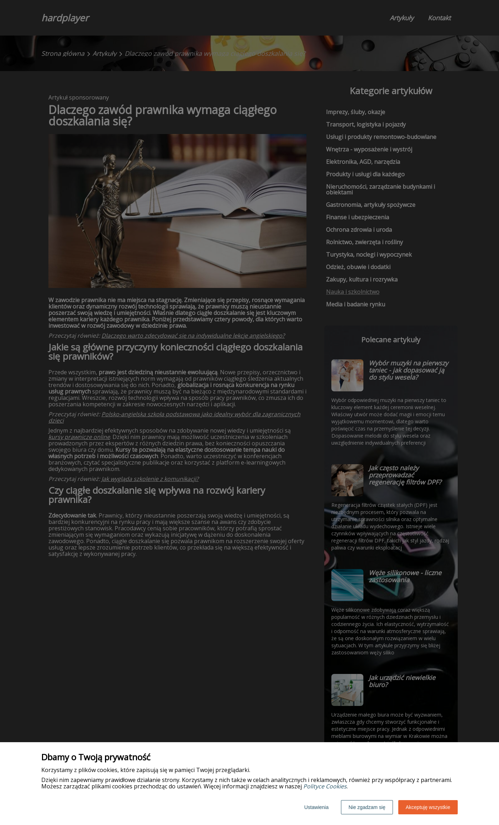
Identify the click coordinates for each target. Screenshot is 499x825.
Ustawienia (316, 807)
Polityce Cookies (325, 786)
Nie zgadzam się (366, 807)
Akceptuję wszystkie (428, 807)
